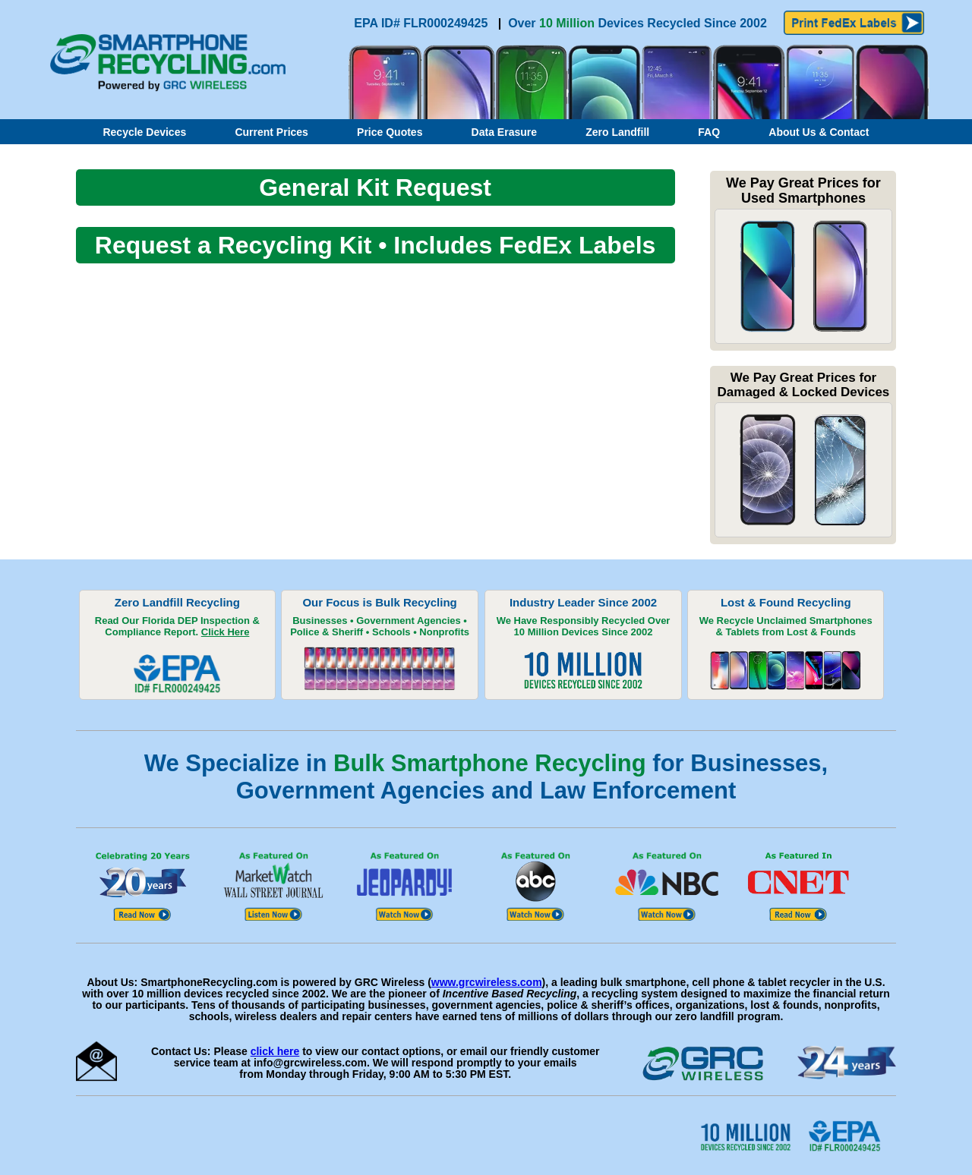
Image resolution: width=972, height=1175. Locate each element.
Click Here (225, 632)
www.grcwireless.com (486, 982)
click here (275, 1051)
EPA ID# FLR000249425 (422, 23)
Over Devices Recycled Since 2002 (637, 23)
